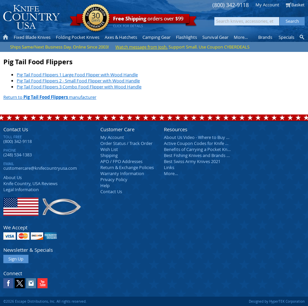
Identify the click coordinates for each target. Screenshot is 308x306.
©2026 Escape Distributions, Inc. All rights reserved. (45, 301)
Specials (286, 37)
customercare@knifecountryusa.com (40, 168)
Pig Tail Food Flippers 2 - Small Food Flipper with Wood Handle (78, 81)
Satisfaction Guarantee (96, 18)
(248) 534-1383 (17, 155)
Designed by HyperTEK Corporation (277, 301)
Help (105, 185)
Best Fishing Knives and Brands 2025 (200, 155)
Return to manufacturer (49, 97)
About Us (12, 177)
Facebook (8, 283)
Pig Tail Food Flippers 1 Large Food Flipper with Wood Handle (77, 75)
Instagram (31, 283)
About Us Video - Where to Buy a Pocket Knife (209, 137)
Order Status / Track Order (126, 143)
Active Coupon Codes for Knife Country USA (207, 143)
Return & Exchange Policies (127, 167)
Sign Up (15, 259)
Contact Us (15, 129)
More (241, 37)
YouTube (42, 283)
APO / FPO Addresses (121, 161)
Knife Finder (302, 37)
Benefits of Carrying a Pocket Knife (198, 149)
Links (169, 167)
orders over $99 (133, 20)
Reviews (30, 183)
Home (5, 37)
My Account (267, 5)
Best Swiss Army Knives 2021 (192, 161)
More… (171, 173)
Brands (265, 37)
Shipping (109, 155)
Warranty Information (122, 173)
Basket (298, 5)
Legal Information (21, 189)
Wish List (109, 149)
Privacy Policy (113, 179)
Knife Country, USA (31, 17)
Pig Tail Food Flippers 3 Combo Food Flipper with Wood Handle (79, 87)
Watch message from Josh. (141, 47)
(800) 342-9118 (230, 5)
